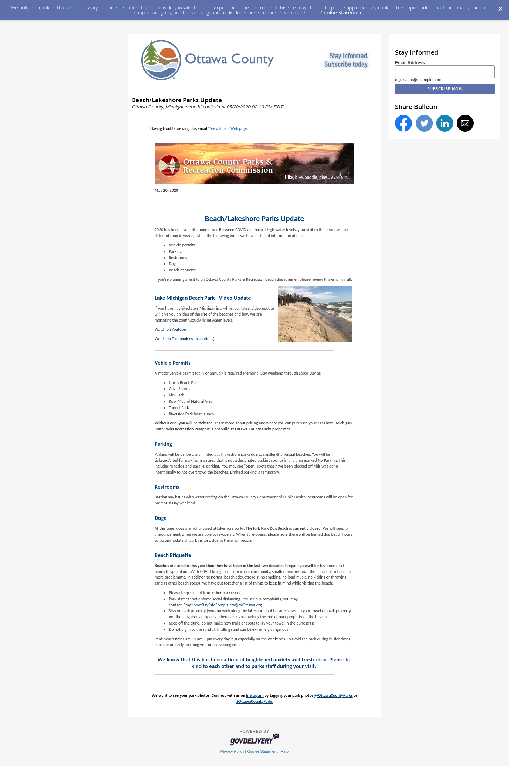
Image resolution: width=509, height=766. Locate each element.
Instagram (255, 695)
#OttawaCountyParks (254, 701)
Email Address (410, 62)
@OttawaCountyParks (333, 695)
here (329, 423)
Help (285, 751)
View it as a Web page (228, 128)
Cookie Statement (342, 12)
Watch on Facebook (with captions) (185, 338)
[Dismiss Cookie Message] (500, 6)
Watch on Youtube (170, 329)
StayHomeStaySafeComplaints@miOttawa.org (223, 604)
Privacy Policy (232, 751)
